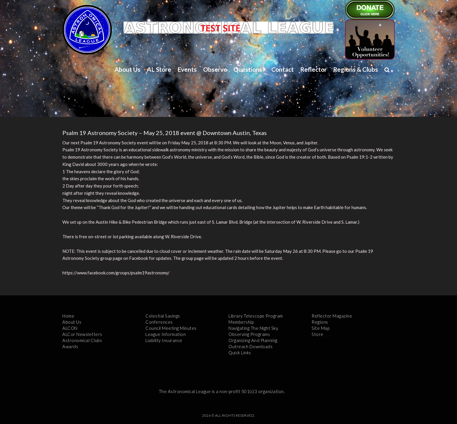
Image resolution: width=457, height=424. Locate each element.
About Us (127, 69)
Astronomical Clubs (82, 340)
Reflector (313, 69)
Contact (282, 69)
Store (318, 334)
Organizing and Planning (252, 340)
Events (187, 69)
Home (68, 315)
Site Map (320, 328)
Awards (70, 346)
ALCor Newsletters (82, 334)
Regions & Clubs (355, 69)
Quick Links (239, 352)
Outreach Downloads (250, 346)
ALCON (70, 328)
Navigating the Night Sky (253, 328)
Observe (215, 69)
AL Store (159, 69)
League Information (165, 334)
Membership (241, 322)
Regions (320, 322)
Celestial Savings (162, 315)
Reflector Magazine (332, 315)
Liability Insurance (163, 340)
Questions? (249, 69)
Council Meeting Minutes (171, 328)
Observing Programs (249, 334)
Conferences (159, 322)
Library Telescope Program (255, 315)
